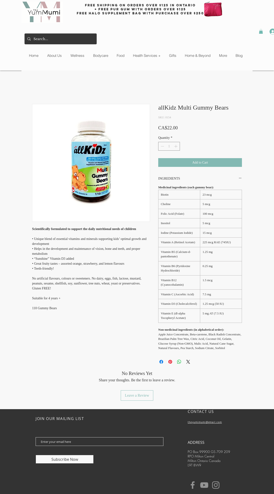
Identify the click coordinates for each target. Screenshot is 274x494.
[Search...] (60, 38)
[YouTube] (204, 485)
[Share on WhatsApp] (179, 362)
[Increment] (176, 146)
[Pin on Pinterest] (170, 362)
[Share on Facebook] (161, 362)
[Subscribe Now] (65, 459)
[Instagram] (216, 485)
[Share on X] (188, 362)
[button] (261, 31)
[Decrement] (162, 146)
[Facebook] (193, 485)
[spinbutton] (169, 146)
